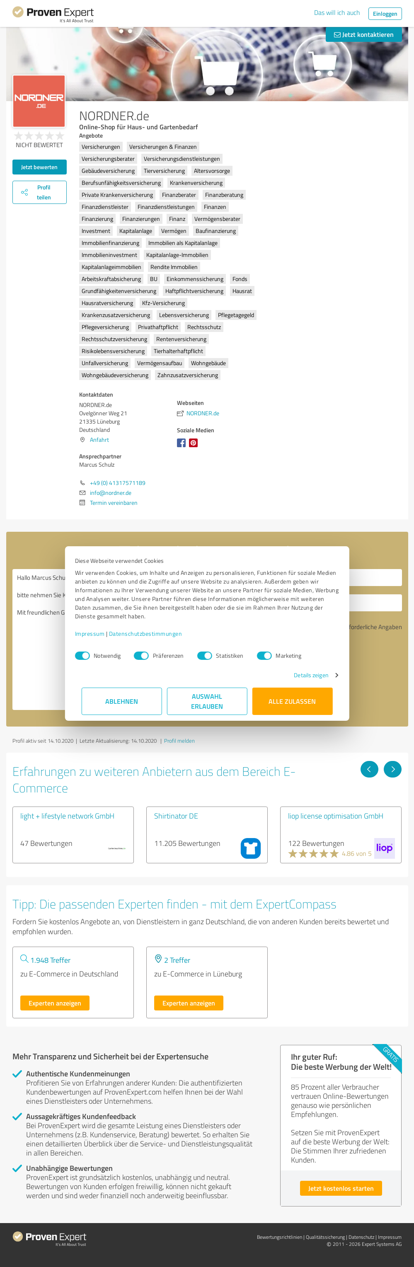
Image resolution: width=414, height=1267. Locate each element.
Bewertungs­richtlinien (279, 1236)
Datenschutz (361, 1236)
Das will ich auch (337, 12)
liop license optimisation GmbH (335, 816)
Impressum (96, 633)
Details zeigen (304, 675)
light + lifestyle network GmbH (67, 816)
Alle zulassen (292, 701)
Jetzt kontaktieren (364, 34)
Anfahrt (99, 439)
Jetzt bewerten (39, 167)
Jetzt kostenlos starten (341, 1188)
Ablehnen (121, 701)
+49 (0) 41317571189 (117, 483)
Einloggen (385, 13)
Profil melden (179, 740)
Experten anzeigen (55, 1003)
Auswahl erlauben (207, 701)
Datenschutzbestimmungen (152, 633)
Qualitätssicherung (325, 1236)
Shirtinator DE (176, 816)
